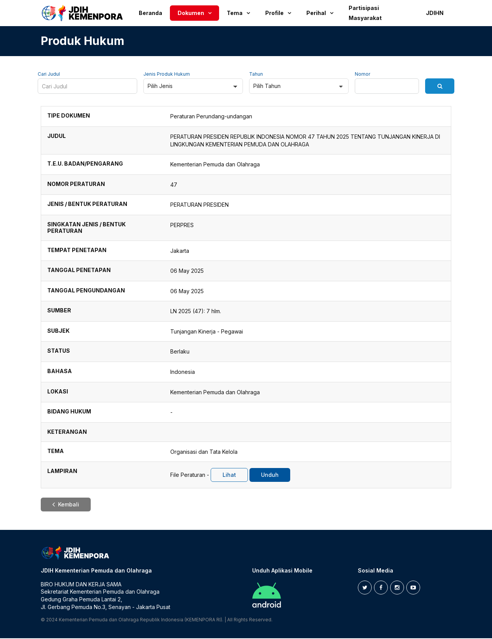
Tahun (256, 75)
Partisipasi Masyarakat (365, 13)
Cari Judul (49, 75)
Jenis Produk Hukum (166, 75)
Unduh (270, 475)
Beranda (150, 13)
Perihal (316, 13)
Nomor (362, 75)
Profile (274, 13)
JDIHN (435, 13)
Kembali (65, 505)
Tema (235, 13)
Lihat (229, 475)
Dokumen (191, 13)
